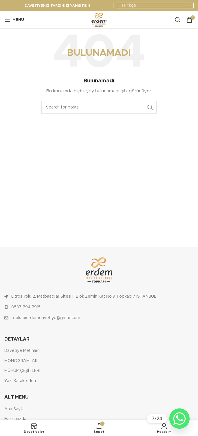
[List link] (99, 296)
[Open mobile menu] (14, 20)
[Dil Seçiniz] (155, 6)
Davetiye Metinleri (22, 351)
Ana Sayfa (14, 409)
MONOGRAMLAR (21, 361)
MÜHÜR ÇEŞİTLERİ (22, 371)
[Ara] (178, 20)
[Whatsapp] (179, 418)
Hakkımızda (15, 419)
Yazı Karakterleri (20, 381)
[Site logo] (99, 20)
